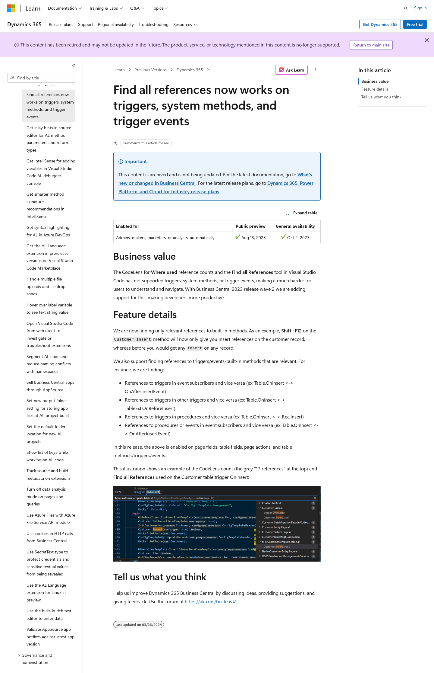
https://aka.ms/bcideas (208, 601)
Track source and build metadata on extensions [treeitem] (49, 474)
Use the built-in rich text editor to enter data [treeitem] (49, 614)
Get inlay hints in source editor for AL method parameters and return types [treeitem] (49, 139)
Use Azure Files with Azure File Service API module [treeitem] (51, 518)
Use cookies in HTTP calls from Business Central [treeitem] (50, 537)
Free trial (415, 24)
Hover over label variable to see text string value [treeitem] (49, 308)
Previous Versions (150, 69)
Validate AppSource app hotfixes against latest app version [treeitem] (50, 636)
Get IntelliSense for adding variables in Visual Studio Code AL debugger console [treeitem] (51, 172)
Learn (120, 69)
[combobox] (41, 78)
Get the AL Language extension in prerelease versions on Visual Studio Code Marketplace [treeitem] (50, 257)
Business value (374, 81)
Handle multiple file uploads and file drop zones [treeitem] (46, 286)
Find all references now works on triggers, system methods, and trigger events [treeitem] (50, 105)
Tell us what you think (381, 97)
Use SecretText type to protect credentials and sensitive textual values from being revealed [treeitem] (48, 563)
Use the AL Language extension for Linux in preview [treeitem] (46, 592)
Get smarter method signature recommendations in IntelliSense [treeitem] (45, 205)
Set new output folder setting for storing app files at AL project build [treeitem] (48, 408)
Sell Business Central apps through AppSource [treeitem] (50, 386)
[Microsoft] (11, 8)
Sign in (420, 8)
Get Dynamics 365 (380, 24)
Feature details (374, 89)
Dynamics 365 (190, 69)
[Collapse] (74, 65)
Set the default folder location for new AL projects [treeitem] (46, 434)
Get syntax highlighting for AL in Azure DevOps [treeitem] (48, 231)
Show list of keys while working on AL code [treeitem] (47, 456)
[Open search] (406, 8)
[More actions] (315, 70)
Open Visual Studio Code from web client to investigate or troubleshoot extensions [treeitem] (50, 334)
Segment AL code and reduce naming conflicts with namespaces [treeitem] (49, 364)
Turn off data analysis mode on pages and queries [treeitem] (46, 496)
